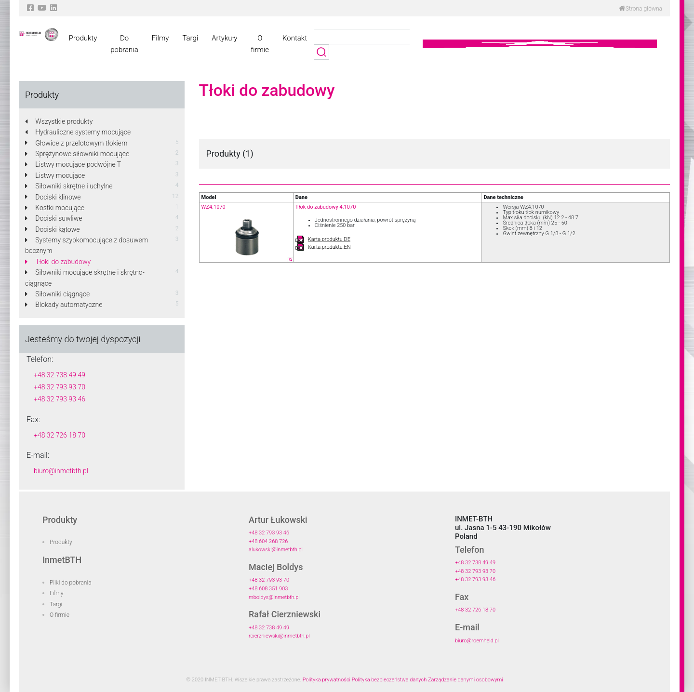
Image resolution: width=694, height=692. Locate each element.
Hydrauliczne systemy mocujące (78, 132)
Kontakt (294, 38)
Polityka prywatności (326, 680)
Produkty (83, 38)
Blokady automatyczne (63, 304)
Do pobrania (124, 44)
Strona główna (640, 8)
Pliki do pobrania (71, 582)
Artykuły (224, 38)
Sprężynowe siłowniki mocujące (77, 154)
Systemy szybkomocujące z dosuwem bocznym (86, 245)
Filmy (160, 38)
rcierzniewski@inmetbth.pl (279, 636)
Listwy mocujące (55, 175)
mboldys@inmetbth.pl (274, 597)
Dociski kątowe (52, 229)
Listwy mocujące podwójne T (73, 164)
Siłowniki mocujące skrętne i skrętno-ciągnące (85, 277)
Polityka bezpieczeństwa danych (389, 680)
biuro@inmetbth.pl (61, 471)
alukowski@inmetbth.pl (276, 549)
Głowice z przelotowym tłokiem (76, 143)
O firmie (260, 44)
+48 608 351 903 (268, 589)
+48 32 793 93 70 (59, 387)
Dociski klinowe (53, 197)
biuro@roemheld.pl (477, 641)
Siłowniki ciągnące (57, 294)
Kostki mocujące (54, 208)
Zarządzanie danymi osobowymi (465, 680)
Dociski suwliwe (53, 218)
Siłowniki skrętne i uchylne (68, 186)
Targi (190, 38)
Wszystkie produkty (59, 121)
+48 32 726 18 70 (59, 435)
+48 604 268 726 (268, 541)
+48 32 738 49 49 (59, 375)
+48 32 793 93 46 (59, 399)
